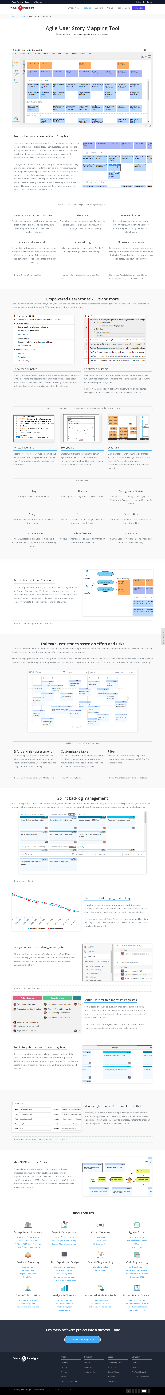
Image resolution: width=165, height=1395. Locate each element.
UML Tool (101, 1237)
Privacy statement (70, 1390)
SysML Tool (101, 1240)
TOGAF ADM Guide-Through (28, 1244)
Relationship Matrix (64, 1303)
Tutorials (111, 1377)
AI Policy (57, 1390)
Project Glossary (101, 1300)
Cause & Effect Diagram (137, 1307)
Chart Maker (100, 1270)
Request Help (89, 1367)
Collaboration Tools (28, 1300)
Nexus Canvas (137, 1247)
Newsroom (136, 1367)
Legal (49, 1390)
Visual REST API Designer (137, 1270)
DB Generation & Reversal (137, 1274)
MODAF (34, 1240)
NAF (28, 1240)
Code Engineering (137, 1267)
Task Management (28, 1303)
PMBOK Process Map (64, 1237)
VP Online (38, 2)
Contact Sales (140, 2)
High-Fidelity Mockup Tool (64, 1280)
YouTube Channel (139, 1372)
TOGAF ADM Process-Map (28, 1247)
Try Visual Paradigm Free (82, 1339)
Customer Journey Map (64, 1277)
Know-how (112, 1367)
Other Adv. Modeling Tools (101, 1307)
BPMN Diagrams (28, 1267)
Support (99, 8)
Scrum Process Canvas (137, 1240)
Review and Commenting (28, 1307)
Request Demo (123, 8)
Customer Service (91, 1372)
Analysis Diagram (64, 1307)
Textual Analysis (64, 1300)
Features (87, 8)
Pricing (109, 8)
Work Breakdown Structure (137, 1303)
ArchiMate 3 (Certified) (28, 1237)
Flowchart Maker (100, 1267)
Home (14, 16)
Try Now (139, 8)
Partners (150, 2)
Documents (112, 1381)
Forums (87, 1362)
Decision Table (27, 1270)
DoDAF (22, 1240)
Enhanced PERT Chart (137, 1300)
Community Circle (115, 1362)
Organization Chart (28, 1274)
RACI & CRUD (64, 1310)
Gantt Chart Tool (137, 1310)
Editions (64, 1367)
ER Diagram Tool (100, 1244)
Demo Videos (113, 1372)
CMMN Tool (28, 1277)
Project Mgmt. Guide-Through (64, 1240)
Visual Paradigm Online (70, 1381)
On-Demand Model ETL (100, 1303)
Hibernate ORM (137, 1277)
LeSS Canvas (137, 1244)
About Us (135, 1362)
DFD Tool (101, 1247)
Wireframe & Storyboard (64, 1267)
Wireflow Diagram (64, 1270)
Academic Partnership (140, 1377)
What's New (73, 8)
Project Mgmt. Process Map (64, 1244)
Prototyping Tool (64, 1274)
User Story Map (137, 1237)
